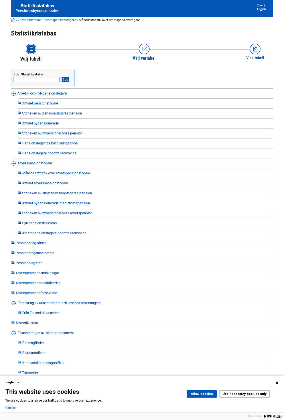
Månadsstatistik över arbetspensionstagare (109, 20)
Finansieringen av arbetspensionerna (46, 333)
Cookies (10, 408)
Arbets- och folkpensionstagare (42, 93)
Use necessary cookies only (245, 394)
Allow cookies (202, 394)
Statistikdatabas (29, 20)
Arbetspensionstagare (60, 20)
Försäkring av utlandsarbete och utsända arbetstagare (59, 303)
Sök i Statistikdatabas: (29, 74)
